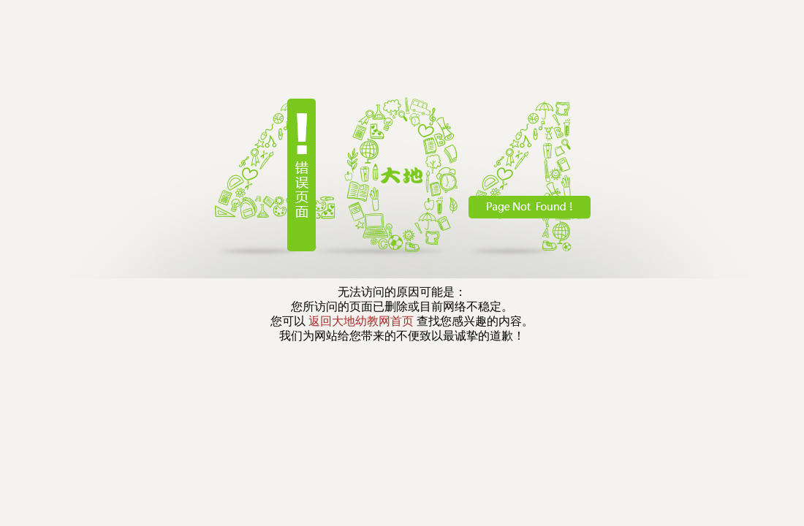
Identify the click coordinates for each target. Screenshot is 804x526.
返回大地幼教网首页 (361, 321)
